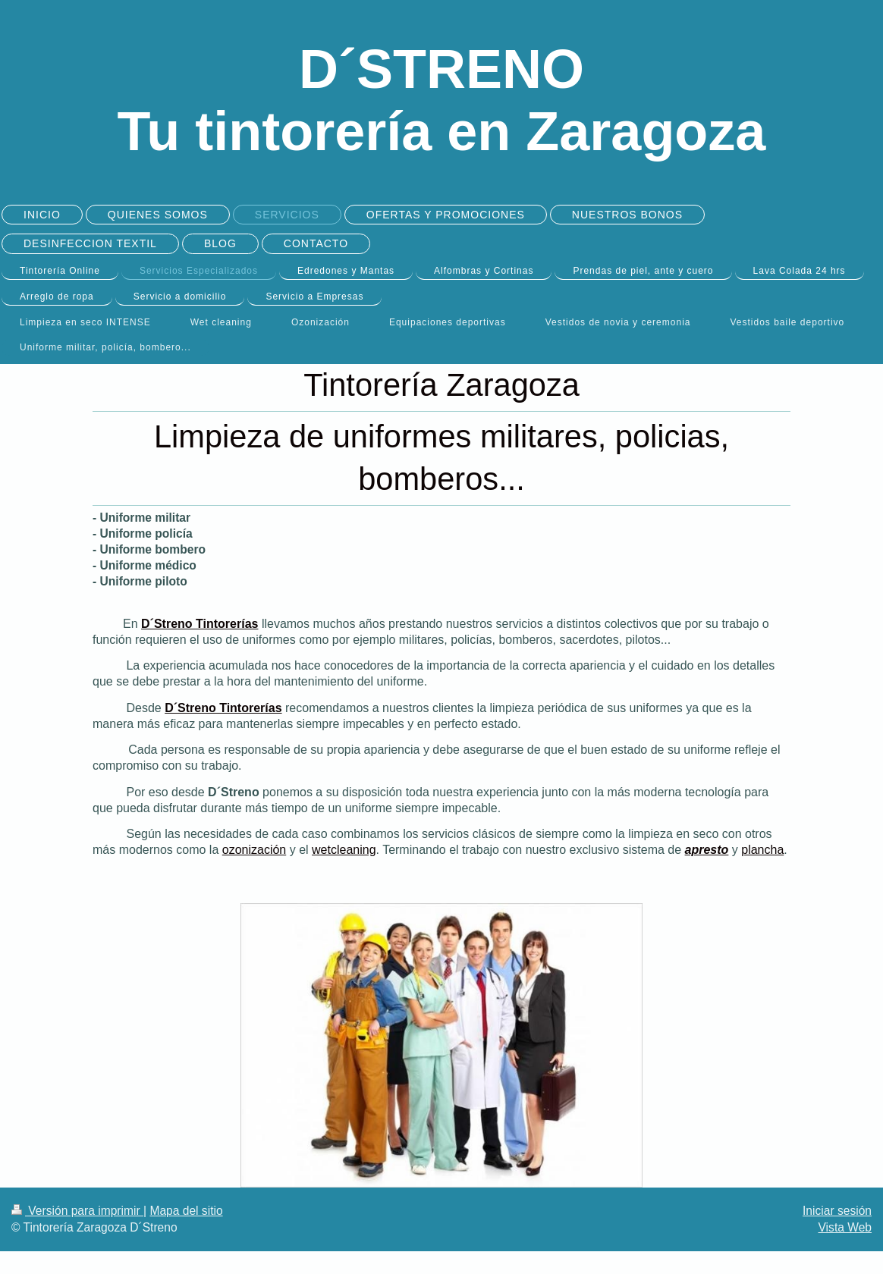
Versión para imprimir (77, 1210)
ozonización (254, 849)
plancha (762, 849)
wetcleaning (344, 849)
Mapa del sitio (185, 1210)
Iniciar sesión (837, 1210)
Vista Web (845, 1227)
